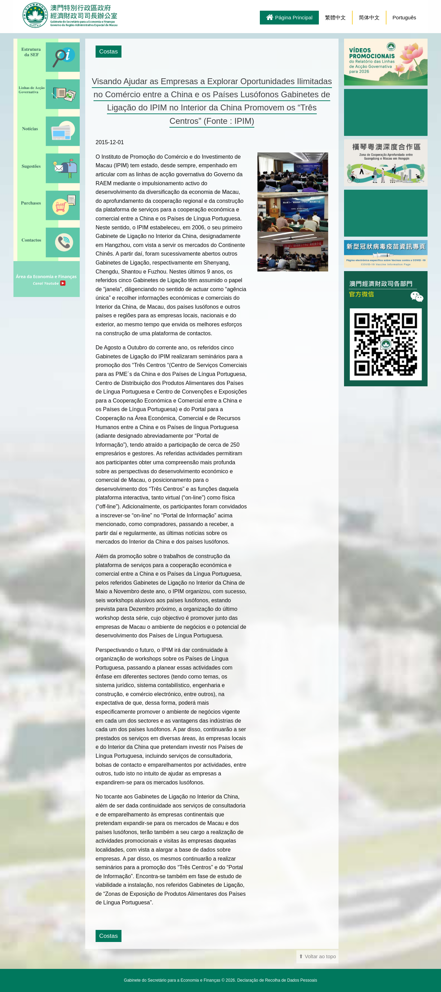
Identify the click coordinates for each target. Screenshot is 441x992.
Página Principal (289, 17)
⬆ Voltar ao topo (317, 956)
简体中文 (369, 17)
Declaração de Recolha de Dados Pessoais (277, 980)
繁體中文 (335, 17)
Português (404, 17)
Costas (108, 51)
